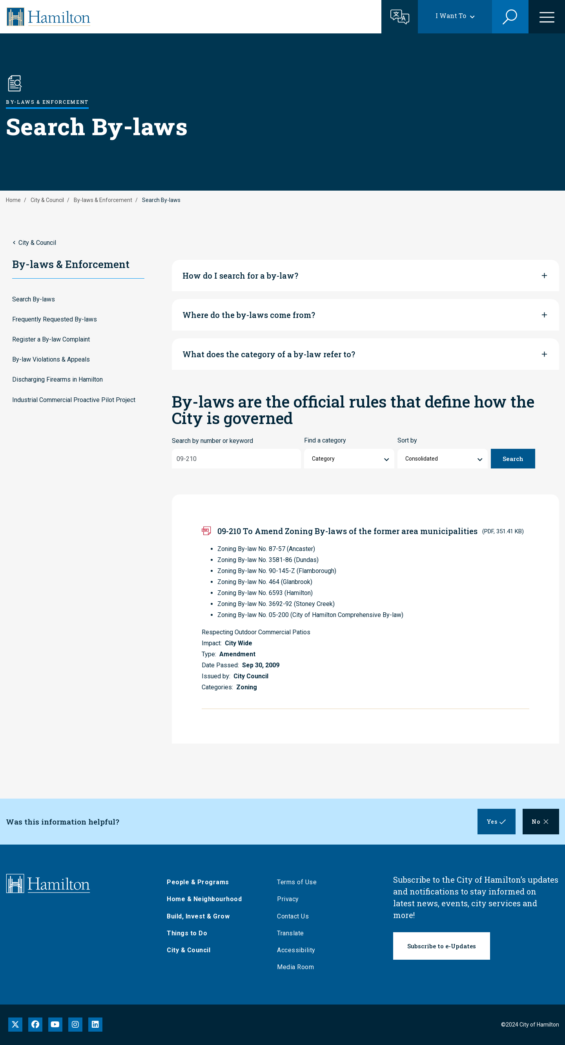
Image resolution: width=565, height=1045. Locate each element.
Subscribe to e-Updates (441, 946)
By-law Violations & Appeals (51, 359)
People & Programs (200, 882)
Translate (292, 933)
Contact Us (295, 916)
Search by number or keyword (212, 440)
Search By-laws (33, 299)
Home (13, 200)
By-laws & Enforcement (103, 200)
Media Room (297, 967)
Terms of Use (299, 882)
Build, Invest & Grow (200, 916)
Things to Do (189, 933)
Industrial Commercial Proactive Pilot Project (73, 400)
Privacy (290, 899)
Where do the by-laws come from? (248, 315)
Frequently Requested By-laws (54, 319)
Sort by (407, 440)
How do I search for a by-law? (240, 275)
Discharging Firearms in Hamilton (57, 379)
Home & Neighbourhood (206, 899)
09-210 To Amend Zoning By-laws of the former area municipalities (347, 531)
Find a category (325, 440)
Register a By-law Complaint (51, 339)
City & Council (47, 200)
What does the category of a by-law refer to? (268, 354)
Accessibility (298, 950)
